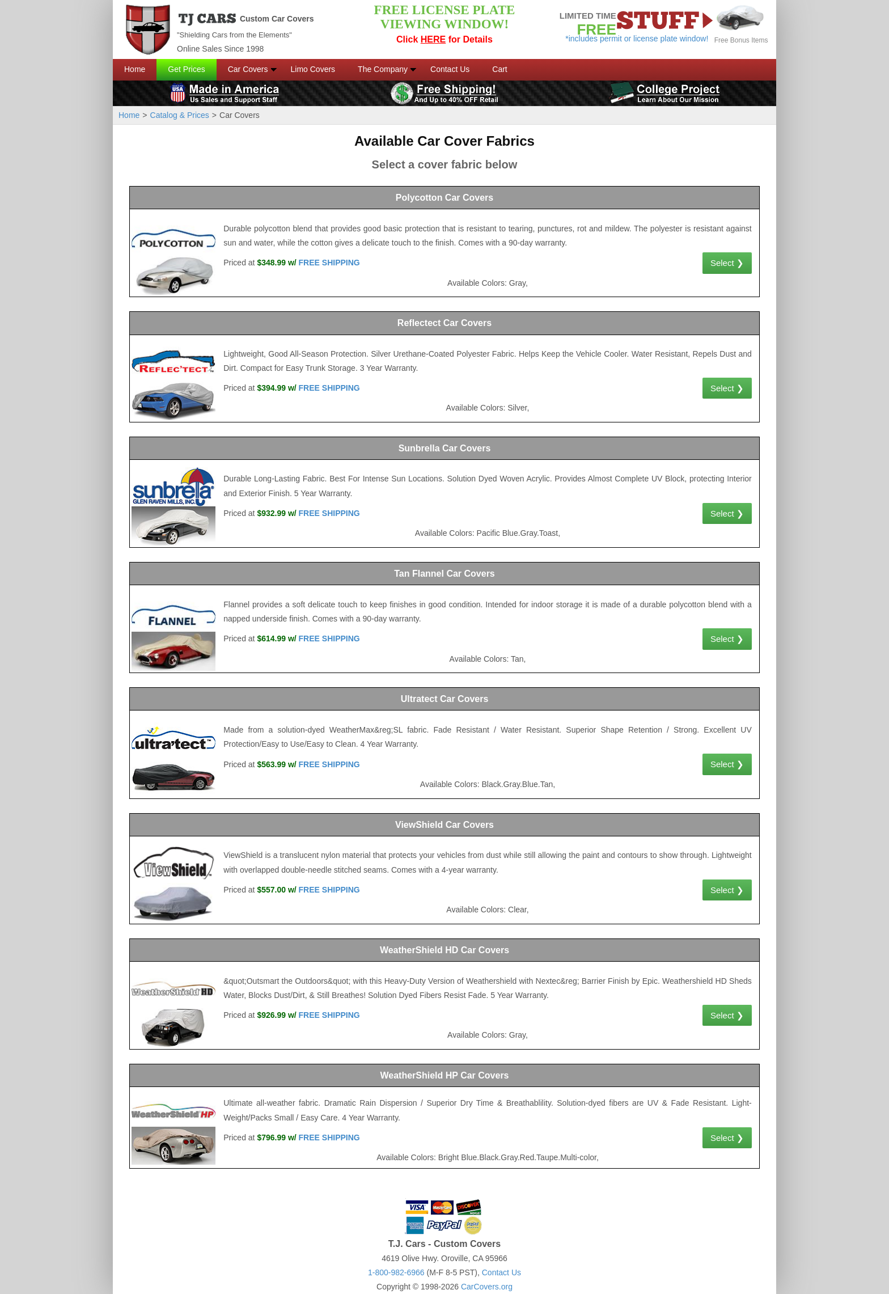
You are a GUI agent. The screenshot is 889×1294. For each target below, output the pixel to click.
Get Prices (186, 69)
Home (134, 69)
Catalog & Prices (179, 115)
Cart (499, 69)
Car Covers (248, 69)
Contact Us (449, 69)
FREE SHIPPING (329, 262)
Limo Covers (313, 69)
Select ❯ (727, 263)
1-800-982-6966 (396, 1272)
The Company (383, 69)
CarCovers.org (487, 1286)
